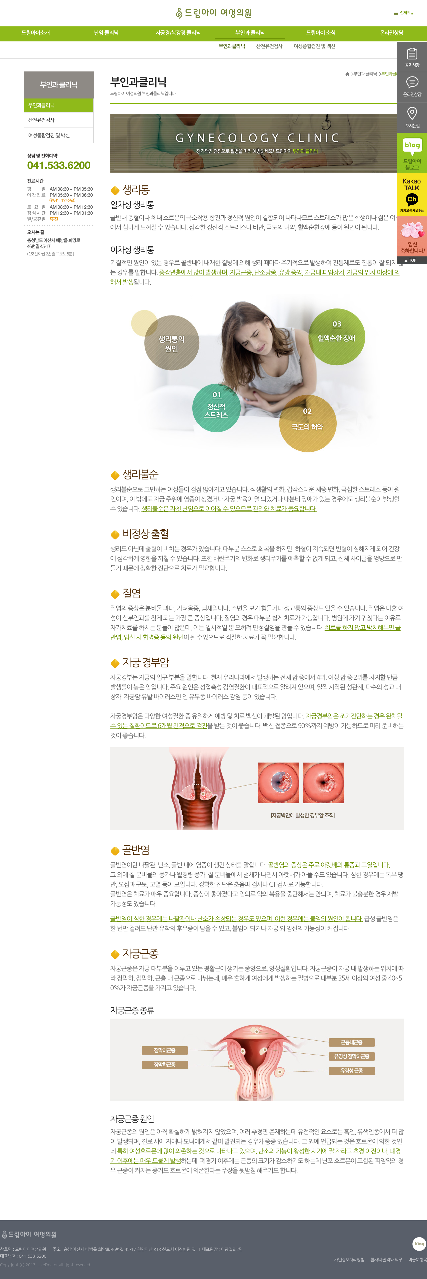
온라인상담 (391, 32)
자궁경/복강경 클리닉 (178, 32)
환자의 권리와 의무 (386, 1260)
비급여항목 (417, 1260)
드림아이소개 (35, 32)
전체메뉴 (406, 13)
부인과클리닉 (232, 46)
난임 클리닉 (106, 32)
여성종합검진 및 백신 (314, 46)
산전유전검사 (269, 46)
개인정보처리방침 (349, 1260)
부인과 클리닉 (250, 32)
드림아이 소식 (321, 32)
